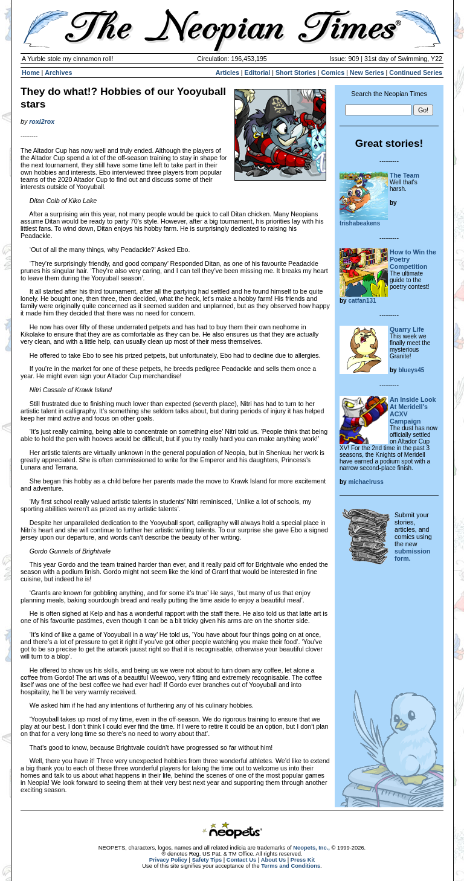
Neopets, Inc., (311, 848)
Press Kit (303, 860)
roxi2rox (41, 121)
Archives (58, 72)
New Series (367, 72)
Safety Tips (207, 860)
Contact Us (241, 860)
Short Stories (296, 72)
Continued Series (415, 72)
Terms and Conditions (290, 866)
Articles (227, 72)
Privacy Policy (168, 860)
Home (31, 72)
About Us (273, 860)
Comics (333, 72)
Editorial (258, 72)
